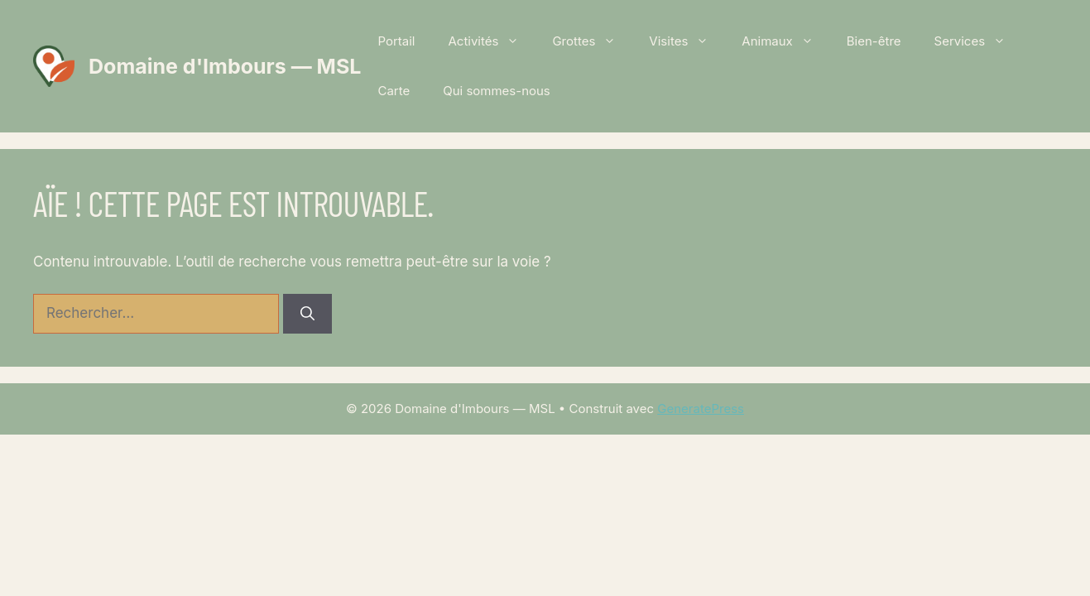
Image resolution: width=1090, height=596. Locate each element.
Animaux (785, 41)
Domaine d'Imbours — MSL (225, 66)
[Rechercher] (307, 314)
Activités (491, 41)
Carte (393, 91)
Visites (687, 41)
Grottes (592, 41)
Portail (396, 41)
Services (978, 41)
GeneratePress (700, 408)
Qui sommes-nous (496, 91)
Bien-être (874, 41)
